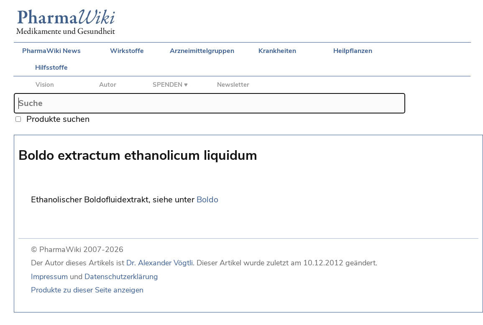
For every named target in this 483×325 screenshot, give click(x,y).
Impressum (49, 277)
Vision (45, 85)
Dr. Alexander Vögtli (159, 263)
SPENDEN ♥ (170, 85)
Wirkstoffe (127, 50)
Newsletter (233, 85)
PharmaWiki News (51, 50)
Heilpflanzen (352, 50)
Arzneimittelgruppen (202, 50)
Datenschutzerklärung (121, 277)
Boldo (207, 199)
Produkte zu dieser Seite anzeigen (87, 290)
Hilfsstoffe (51, 67)
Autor (107, 85)
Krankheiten (277, 50)
